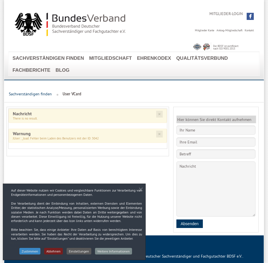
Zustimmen (30, 252)
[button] (250, 16)
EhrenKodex (154, 58)
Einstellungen (79, 252)
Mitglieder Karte (204, 30)
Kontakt (249, 30)
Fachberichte (31, 70)
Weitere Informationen (113, 252)
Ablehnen (53, 252)
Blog (62, 70)
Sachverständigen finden (48, 58)
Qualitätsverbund (202, 58)
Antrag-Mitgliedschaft (229, 30)
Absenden (190, 223)
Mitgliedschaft (110, 58)
